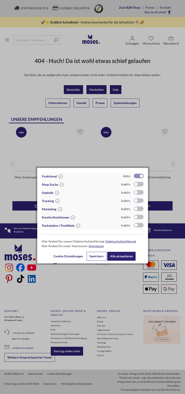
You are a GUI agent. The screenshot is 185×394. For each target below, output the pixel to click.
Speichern (96, 256)
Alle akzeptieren (121, 256)
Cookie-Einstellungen (68, 256)
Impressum (96, 246)
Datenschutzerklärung (120, 241)
